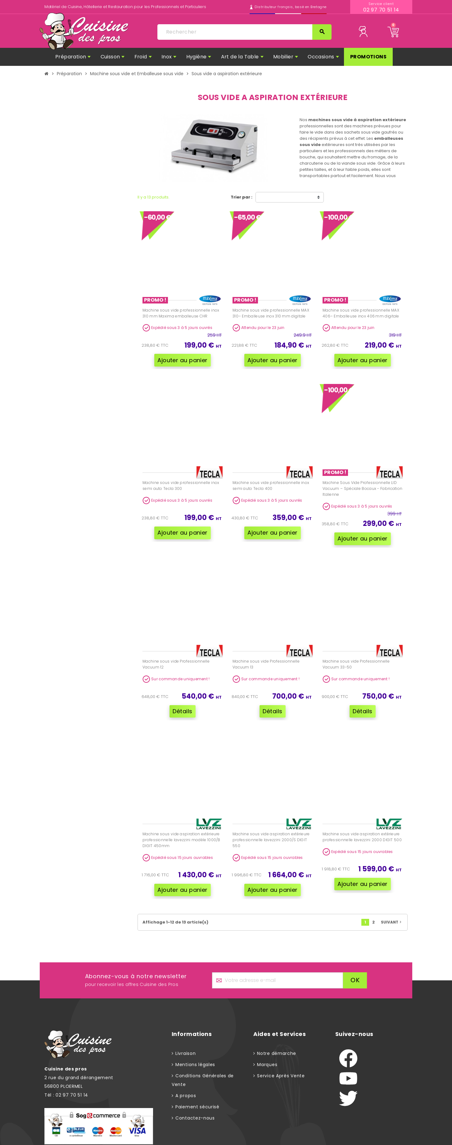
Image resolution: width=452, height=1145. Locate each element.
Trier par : (241, 197)
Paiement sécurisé (197, 1098)
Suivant (392, 913)
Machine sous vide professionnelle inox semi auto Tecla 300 (180, 483)
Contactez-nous (195, 1109)
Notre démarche (276, 1045)
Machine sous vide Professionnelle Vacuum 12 (176, 659)
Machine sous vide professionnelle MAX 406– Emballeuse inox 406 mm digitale (361, 313)
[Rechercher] (244, 32)
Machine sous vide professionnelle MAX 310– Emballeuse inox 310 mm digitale (271, 313)
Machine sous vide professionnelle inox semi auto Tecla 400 (271, 483)
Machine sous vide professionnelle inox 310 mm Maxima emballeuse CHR (180, 313)
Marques (267, 1056)
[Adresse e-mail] (277, 972)
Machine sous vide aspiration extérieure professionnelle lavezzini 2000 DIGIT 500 (362, 830)
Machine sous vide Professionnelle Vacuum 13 (266, 659)
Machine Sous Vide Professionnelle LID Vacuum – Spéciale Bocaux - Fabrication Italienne (362, 486)
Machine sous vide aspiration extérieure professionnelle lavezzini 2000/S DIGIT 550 (271, 833)
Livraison (185, 1045)
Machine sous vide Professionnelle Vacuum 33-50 (356, 659)
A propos (185, 1087)
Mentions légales (195, 1056)
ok (354, 971)
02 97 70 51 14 (381, 10)
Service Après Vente (281, 1067)
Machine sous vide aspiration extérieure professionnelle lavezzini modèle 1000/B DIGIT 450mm (181, 833)
